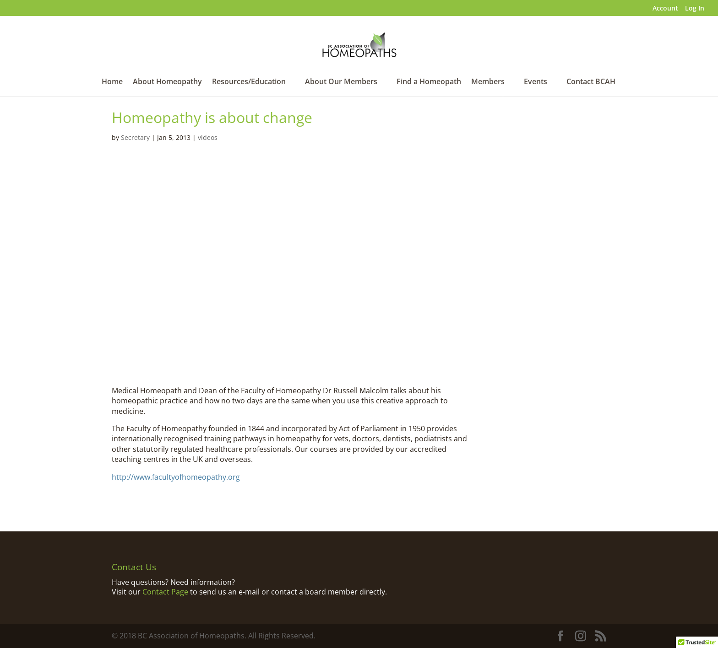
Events (535, 82)
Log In (694, 8)
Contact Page (165, 592)
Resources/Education (249, 82)
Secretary (135, 137)
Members (488, 82)
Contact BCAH (590, 82)
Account (665, 8)
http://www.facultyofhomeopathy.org (176, 477)
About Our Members (341, 82)
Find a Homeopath (429, 82)
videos (208, 137)
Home (112, 82)
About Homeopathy (167, 82)
